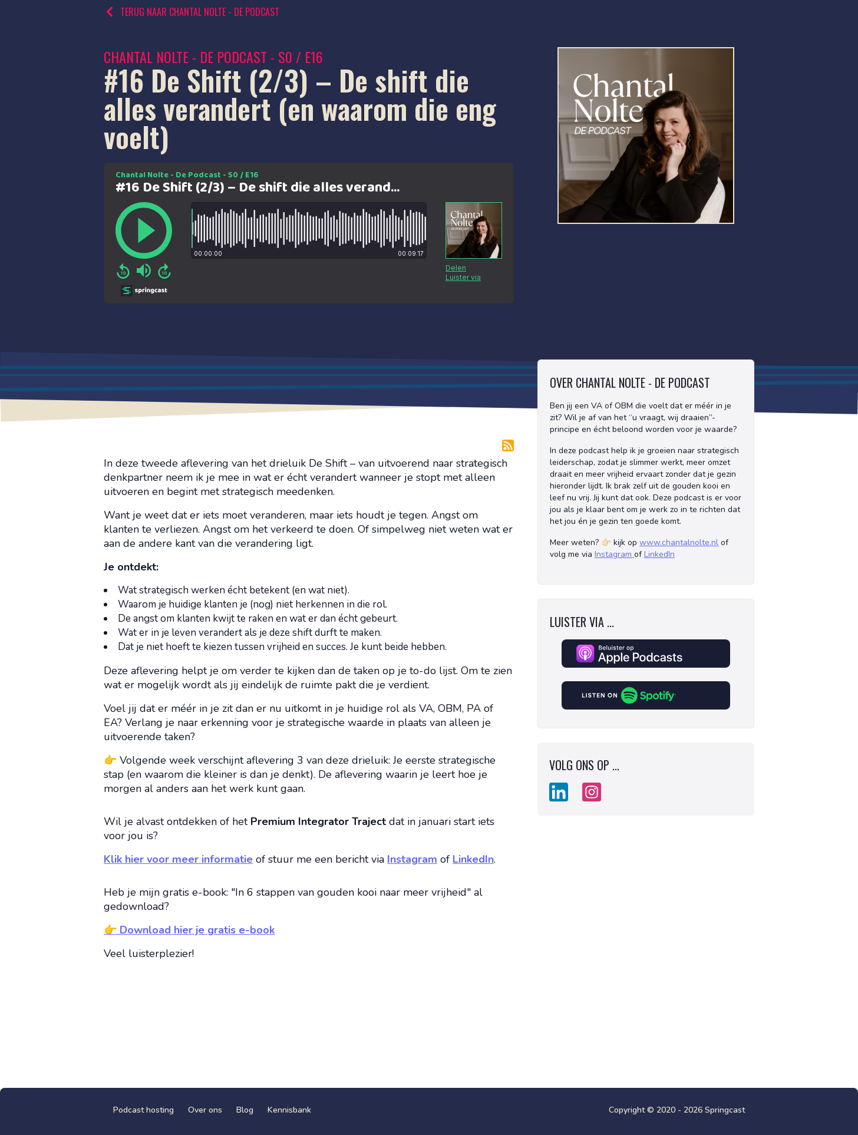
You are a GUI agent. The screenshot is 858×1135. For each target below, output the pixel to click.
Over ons (205, 1110)
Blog (244, 1110)
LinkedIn (659, 554)
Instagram (613, 554)
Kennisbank (289, 1110)
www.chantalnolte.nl (678, 542)
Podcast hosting (143, 1110)
